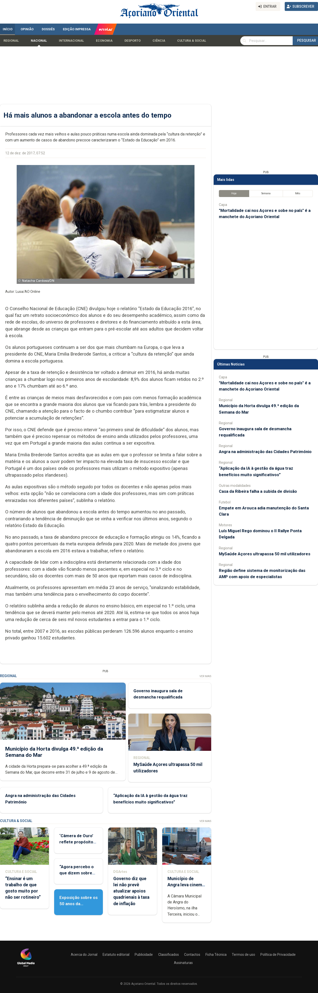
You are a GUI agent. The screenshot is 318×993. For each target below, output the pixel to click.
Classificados (168, 955)
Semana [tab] (266, 193)
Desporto (132, 40)
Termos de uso (243, 955)
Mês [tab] (297, 193)
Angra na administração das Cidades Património (265, 451)
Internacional (71, 40)
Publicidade (144, 955)
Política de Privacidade (278, 955)
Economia (104, 40)
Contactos (192, 955)
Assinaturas (183, 963)
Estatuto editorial (116, 955)
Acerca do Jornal (84, 955)
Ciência (159, 40)
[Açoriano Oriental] (26, 967)
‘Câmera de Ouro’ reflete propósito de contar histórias (77, 842)
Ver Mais (205, 676)
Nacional (39, 40)
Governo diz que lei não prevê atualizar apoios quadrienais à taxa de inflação (131, 891)
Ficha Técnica (216, 955)
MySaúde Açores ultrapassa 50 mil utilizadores (264, 553)
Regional (11, 40)
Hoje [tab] (234, 193)
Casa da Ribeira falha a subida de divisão (258, 491)
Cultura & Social (191, 40)
